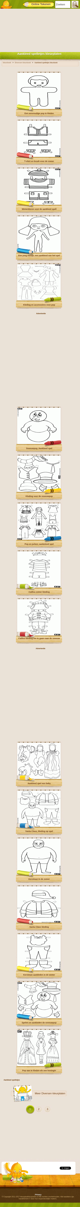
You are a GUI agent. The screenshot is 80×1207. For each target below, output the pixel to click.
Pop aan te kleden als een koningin (39, 1070)
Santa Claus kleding (39, 927)
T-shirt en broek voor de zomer (39, 161)
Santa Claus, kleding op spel (39, 831)
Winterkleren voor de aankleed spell (39, 209)
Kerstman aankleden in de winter (39, 975)
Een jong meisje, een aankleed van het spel (39, 255)
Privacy (38, 1195)
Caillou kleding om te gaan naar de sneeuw (39, 638)
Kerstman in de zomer (39, 879)
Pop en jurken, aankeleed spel (39, 544)
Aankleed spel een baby (39, 783)
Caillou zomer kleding (39, 592)
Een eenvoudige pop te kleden (39, 113)
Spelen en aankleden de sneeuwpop (39, 1023)
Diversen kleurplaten (53, 1093)
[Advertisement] (39, 29)
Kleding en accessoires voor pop (39, 305)
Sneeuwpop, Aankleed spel (39, 448)
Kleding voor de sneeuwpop (39, 496)
